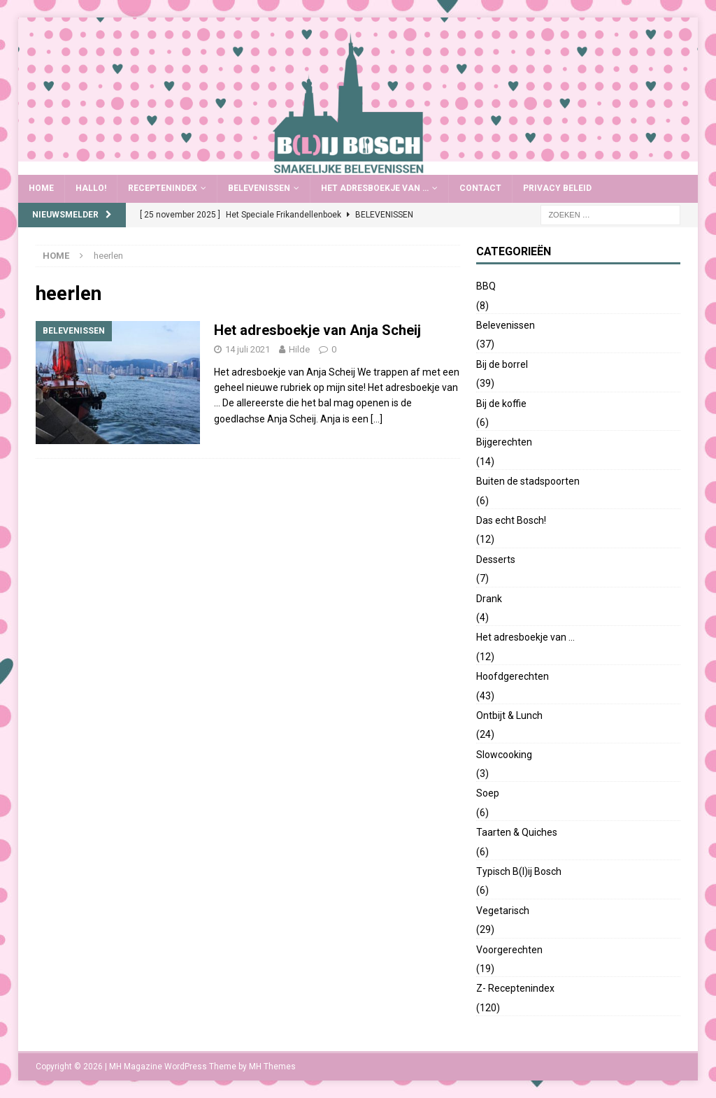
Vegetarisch (502, 910)
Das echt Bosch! (511, 520)
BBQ (486, 286)
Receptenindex (162, 188)
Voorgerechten (509, 949)
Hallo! (91, 188)
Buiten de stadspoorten (528, 481)
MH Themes (272, 1066)
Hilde (299, 349)
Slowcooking (504, 754)
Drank (489, 598)
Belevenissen (259, 188)
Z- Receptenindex (515, 988)
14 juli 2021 (247, 349)
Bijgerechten (504, 442)
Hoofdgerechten (512, 676)
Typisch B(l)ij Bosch (518, 871)
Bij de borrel (502, 364)
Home (41, 188)
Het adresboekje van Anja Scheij (317, 330)
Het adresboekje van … (375, 188)
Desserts (495, 559)
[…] (376, 419)
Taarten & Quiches (516, 832)
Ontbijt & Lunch (509, 715)
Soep (487, 793)
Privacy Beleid (557, 188)
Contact (480, 188)
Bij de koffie (501, 403)
